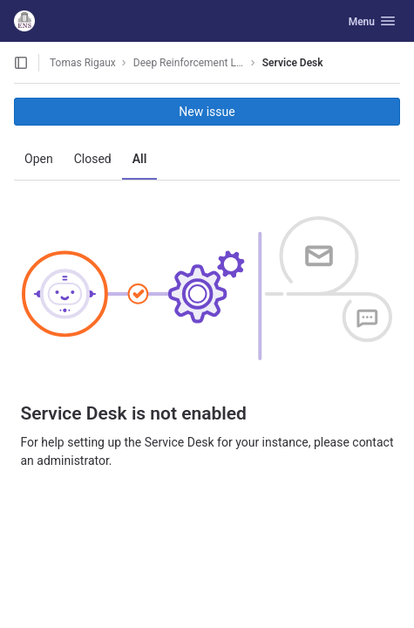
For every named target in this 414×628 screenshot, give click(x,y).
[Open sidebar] (21, 63)
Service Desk (292, 63)
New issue (206, 112)
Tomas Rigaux (83, 63)
